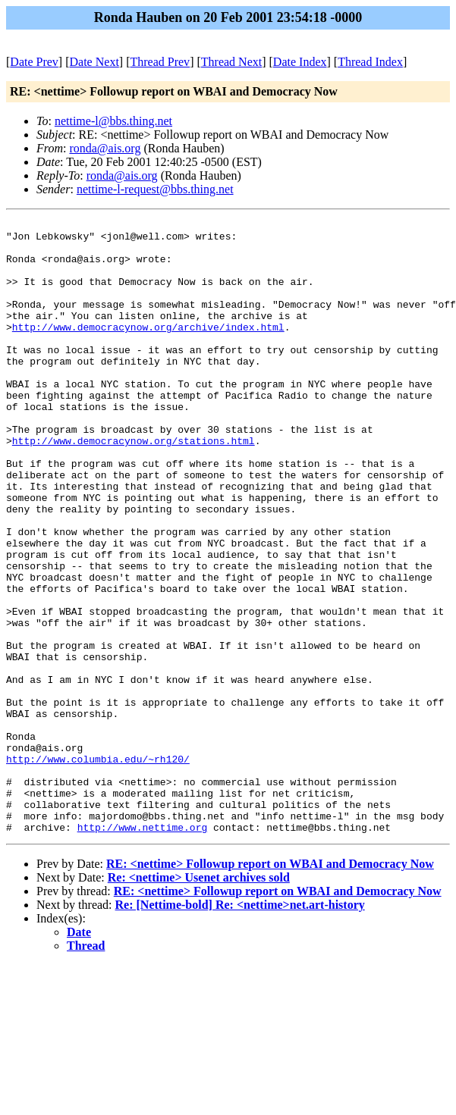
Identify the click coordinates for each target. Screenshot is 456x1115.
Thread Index (370, 61)
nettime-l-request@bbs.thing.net (155, 189)
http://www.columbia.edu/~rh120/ (98, 868)
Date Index (300, 61)
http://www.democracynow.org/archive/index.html (148, 349)
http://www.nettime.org (142, 950)
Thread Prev (160, 61)
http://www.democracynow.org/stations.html (133, 486)
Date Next (94, 61)
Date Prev (34, 61)
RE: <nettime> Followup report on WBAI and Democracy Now (270, 986)
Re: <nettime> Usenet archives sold (199, 1000)
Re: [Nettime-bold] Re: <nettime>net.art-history (240, 1027)
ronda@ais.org (104, 148)
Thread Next (231, 61)
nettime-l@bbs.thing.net (113, 120)
